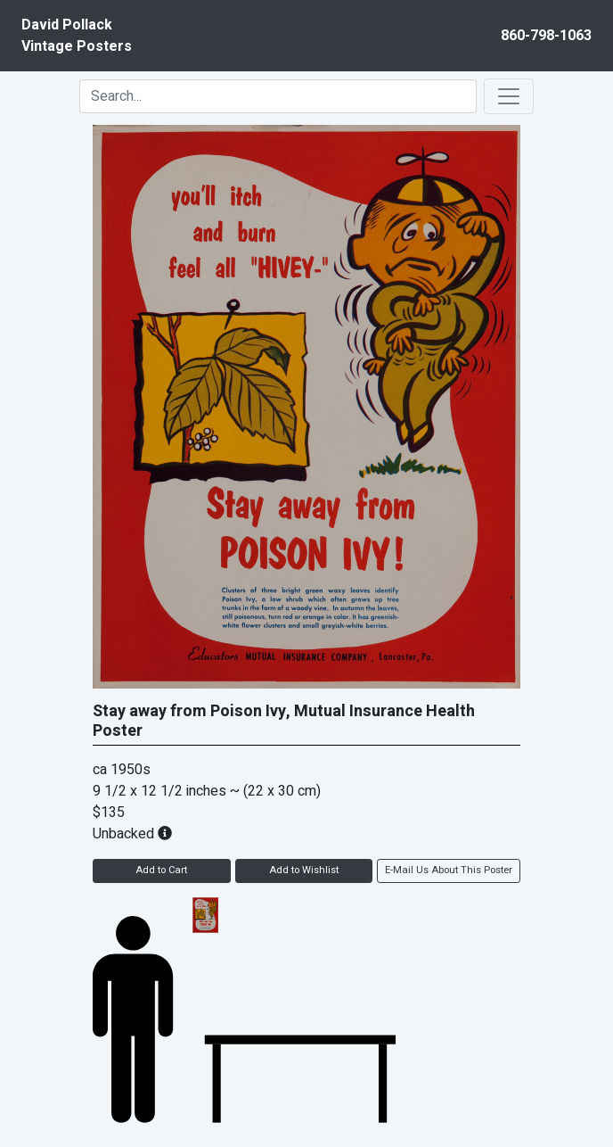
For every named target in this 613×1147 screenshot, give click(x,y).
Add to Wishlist (304, 870)
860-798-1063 (546, 35)
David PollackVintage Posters (76, 35)
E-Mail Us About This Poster (448, 870)
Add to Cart (161, 870)
